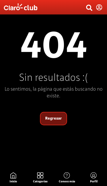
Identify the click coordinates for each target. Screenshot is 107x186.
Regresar (53, 119)
